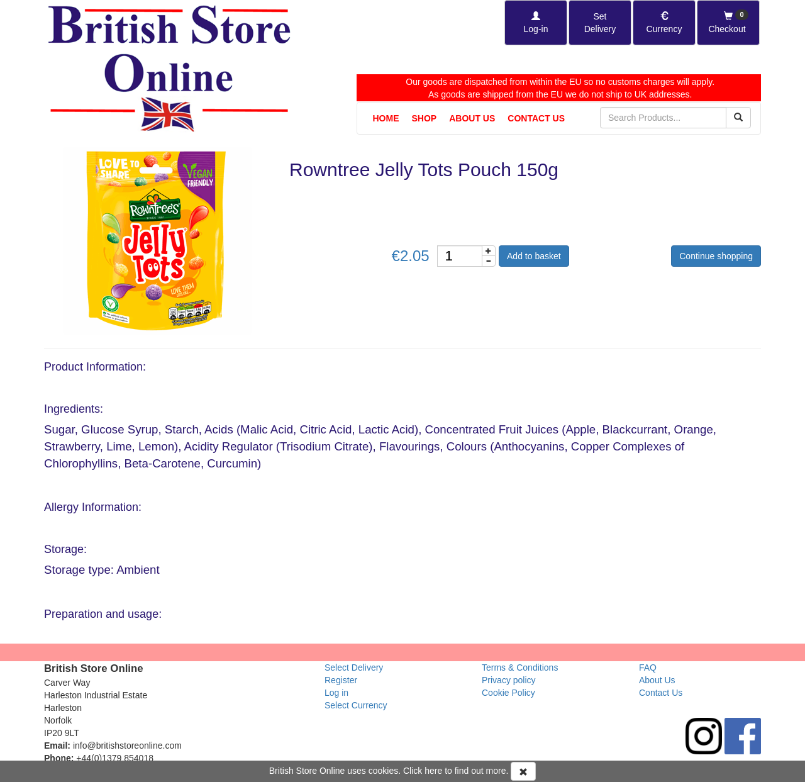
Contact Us (536, 118)
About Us (472, 118)
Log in (336, 693)
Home (386, 118)
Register (341, 680)
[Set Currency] (664, 22)
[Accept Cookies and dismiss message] (523, 771)
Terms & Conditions (520, 667)
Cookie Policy (508, 693)
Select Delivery (354, 667)
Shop (424, 118)
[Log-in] (535, 22)
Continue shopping (716, 256)
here (433, 771)
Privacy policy (509, 680)
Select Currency (356, 705)
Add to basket (534, 256)
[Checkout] (728, 22)
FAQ (648, 667)
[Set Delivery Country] (600, 22)
